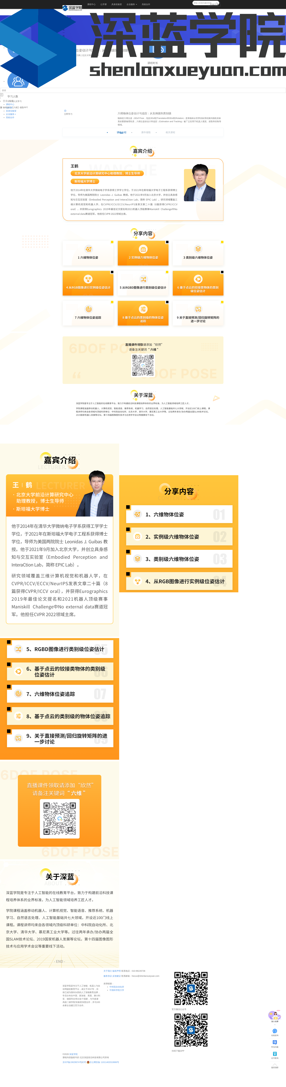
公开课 (103, 4)
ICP (84, 1062)
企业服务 (132, 4)
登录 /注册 (8, 101)
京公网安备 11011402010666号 (103, 1062)
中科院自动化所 (116, 987)
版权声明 (116, 971)
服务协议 (108, 976)
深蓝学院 (73, 1054)
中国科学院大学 (116, 990)
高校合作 (146, 4)
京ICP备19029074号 (72, 1062)
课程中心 (91, 4)
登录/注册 (214, 4)
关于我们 (108, 971)
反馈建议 (116, 976)
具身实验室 (116, 4)
